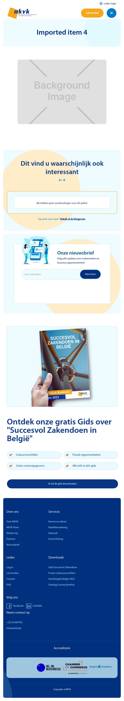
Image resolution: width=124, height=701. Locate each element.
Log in (9, 567)
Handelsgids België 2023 (61, 579)
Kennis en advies (57, 521)
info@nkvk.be (13, 628)
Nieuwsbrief (13, 545)
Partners (10, 539)
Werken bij (12, 533)
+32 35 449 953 (14, 622)
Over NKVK (12, 521)
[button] (111, 13)
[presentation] (48, 287)
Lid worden (92, 13)
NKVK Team (12, 527)
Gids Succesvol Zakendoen (62, 567)
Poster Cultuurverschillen (61, 573)
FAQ (8, 585)
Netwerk (53, 533)
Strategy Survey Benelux (61, 585)
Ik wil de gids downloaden (65, 484)
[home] (27, 13)
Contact (10, 579)
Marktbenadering (57, 527)
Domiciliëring (55, 539)
